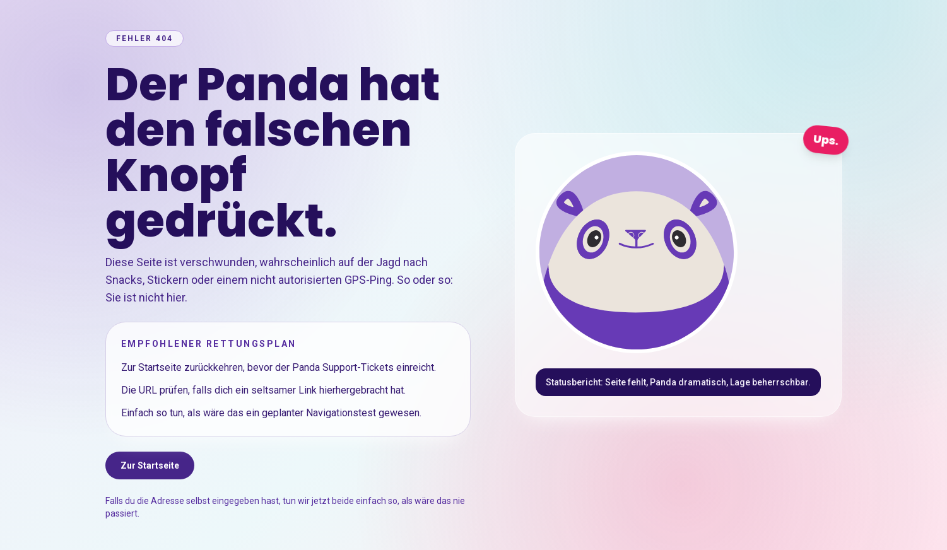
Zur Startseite (150, 465)
